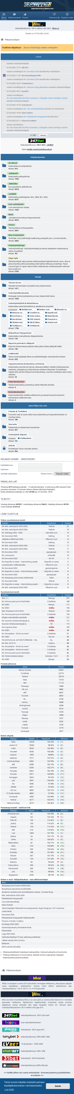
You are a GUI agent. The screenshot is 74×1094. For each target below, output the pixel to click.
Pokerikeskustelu (16, 382)
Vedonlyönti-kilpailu (17, 434)
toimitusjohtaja (13, 761)
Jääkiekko (12, 184)
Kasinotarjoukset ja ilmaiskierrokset (16, 927)
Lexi (13, 833)
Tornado (24, 728)
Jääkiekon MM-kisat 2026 (12, 539)
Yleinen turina (14, 283)
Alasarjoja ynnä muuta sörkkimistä (16, 886)
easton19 (13, 745)
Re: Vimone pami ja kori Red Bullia (16, 601)
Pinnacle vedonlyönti (53, 319)
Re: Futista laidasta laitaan (12, 656)
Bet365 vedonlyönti (27, 309)
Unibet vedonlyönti (53, 322)
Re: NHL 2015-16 (8, 643)
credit (24, 721)
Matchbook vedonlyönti (53, 316)
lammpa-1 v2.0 (52, 656)
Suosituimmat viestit (10, 592)
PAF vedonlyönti (35, 319)
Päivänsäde (13, 868)
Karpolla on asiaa (51, 562)
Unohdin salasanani (9, 474)
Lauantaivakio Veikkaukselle (13, 565)
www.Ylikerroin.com (38, 406)
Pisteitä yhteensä (8, 664)
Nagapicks (13, 875)
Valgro (25, 715)
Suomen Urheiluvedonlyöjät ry (14, 624)
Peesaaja (25, 686)
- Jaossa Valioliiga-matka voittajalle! (40, 47)
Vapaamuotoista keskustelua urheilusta (26, 364)
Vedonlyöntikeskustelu (18, 293)
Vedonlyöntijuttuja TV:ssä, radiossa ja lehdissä (21, 937)
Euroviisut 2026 (8, 915)
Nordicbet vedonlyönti (18, 319)
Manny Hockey (25, 670)
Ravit (10, 214)
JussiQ (25, 709)
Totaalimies (27, 83)
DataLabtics (13, 865)
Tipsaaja (24, 712)
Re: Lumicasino (8, 555)
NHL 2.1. (5, 598)
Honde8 (13, 752)
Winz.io (55, 28)
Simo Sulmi (27, 113)
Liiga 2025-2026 (8, 934)
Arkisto (11, 445)
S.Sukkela (51, 601)
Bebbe (13, 836)
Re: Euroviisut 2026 (31, 71)
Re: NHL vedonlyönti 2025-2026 (14, 526)
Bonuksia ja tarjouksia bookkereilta (16, 889)
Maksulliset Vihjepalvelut (19, 333)
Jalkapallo (13, 173)
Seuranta (12, 424)
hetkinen (13, 758)
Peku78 (13, 820)
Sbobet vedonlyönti (18, 322)
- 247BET (50, 145)
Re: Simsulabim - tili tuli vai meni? (15, 634)
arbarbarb (26, 105)
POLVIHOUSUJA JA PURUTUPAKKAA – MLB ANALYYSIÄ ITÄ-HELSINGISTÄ (32, 640)
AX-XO (24, 67)
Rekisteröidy (28, 459)
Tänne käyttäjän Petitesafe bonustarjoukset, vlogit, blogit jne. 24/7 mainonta (33, 908)
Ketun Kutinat (7, 905)
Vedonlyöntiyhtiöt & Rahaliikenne (23, 303)
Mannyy (51, 598)
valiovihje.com (51, 533)
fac (13, 784)
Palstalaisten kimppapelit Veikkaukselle (18, 918)
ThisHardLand (13, 814)
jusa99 (25, 91)
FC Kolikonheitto (13, 793)
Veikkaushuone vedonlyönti (35, 326)
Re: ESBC (5, 605)
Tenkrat (52, 526)
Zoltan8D (51, 555)
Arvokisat (12, 163)
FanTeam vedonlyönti (18, 316)
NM (24, 683)
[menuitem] (14, 15)
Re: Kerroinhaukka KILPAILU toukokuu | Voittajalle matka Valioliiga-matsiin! (37, 98)
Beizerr (13, 856)
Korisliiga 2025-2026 (10, 924)
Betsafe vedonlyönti (62, 309)
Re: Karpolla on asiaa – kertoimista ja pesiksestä (22, 562)
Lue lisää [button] (9, 1089)
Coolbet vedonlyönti (35, 313)
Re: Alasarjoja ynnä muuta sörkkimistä (17, 578)
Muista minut (47, 474)
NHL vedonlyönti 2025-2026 (13, 895)
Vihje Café (13, 258)
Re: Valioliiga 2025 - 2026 (12, 533)
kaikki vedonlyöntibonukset (39, 149)
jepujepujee (51, 552)
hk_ (51, 640)
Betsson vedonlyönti (18, 313)
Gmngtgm (13, 777)
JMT (25, 693)
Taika (51, 578)
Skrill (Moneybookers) (35, 322)
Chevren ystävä (29, 121)
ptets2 (13, 823)
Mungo (51, 605)
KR (51, 624)
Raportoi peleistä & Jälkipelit (21, 343)
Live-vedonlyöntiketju (10, 902)
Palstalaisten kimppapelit (12, 898)
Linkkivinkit (13, 353)
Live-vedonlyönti (16, 204)
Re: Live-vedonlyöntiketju (34, 109)
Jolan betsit (7, 911)
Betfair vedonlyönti (45, 309)
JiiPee (13, 839)
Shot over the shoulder (11, 947)
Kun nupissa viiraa (9, 627)
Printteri (13, 849)
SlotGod (16, 507)
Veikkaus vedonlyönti (18, 326)
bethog (52, 536)
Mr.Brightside (24, 705)
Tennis (11, 225)
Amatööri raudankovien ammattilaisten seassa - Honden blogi (27, 892)
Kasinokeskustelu (16, 392)
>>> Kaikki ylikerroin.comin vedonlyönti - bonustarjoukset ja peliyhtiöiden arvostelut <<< (37, 1074)
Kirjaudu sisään (9, 459)
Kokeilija (13, 852)
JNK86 (13, 787)
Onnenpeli (25, 731)
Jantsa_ (25, 702)
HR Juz (25, 689)
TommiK (24, 696)
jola (13, 780)
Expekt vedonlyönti (53, 313)
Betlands (5, 943)
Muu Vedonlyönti (16, 235)
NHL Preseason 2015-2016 (13, 611)
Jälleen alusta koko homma (13, 940)
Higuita (13, 817)
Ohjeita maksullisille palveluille (14, 617)
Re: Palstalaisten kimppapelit (35, 117)
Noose (51, 637)
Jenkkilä (12, 194)
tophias (13, 755)
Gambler (13, 768)
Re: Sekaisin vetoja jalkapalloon (36, 87)
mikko (51, 608)
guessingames (51, 568)
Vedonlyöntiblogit (16, 245)
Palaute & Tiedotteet (17, 411)
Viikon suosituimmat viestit (13, 520)
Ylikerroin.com (51, 539)
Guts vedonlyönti (35, 316)
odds (13, 748)
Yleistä (38, 277)
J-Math (25, 725)
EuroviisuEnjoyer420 (31, 75)
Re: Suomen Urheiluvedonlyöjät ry (15, 621)
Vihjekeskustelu (37, 157)
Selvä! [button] (58, 1086)
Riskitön (13, 862)
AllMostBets (13, 843)
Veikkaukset (24, 438)
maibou (51, 643)
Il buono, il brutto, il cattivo (12, 921)
